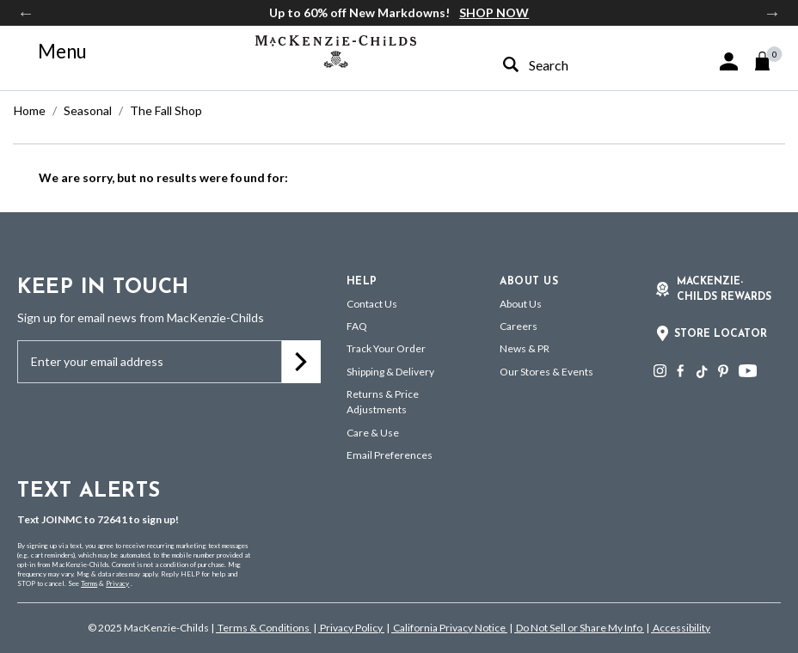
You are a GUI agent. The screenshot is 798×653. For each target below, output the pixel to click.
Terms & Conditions (263, 627)
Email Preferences (390, 455)
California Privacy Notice (449, 627)
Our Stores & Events (546, 371)
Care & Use (373, 432)
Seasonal (88, 110)
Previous (25, 12)
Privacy (117, 583)
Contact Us (372, 303)
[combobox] (570, 65)
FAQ (357, 326)
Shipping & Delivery (390, 371)
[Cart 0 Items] (770, 61)
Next (772, 12)
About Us (521, 303)
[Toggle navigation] (52, 51)
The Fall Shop (166, 110)
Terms (89, 583)
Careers (518, 326)
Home (30, 110)
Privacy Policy (351, 627)
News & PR (524, 348)
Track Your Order (386, 348)
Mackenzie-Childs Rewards (724, 289)
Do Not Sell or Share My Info (579, 627)
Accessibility (680, 627)
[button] (729, 61)
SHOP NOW (494, 12)
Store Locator (720, 334)
